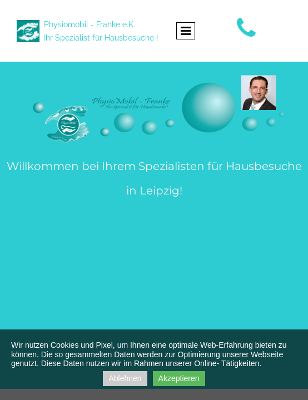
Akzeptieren (179, 378)
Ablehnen (124, 378)
